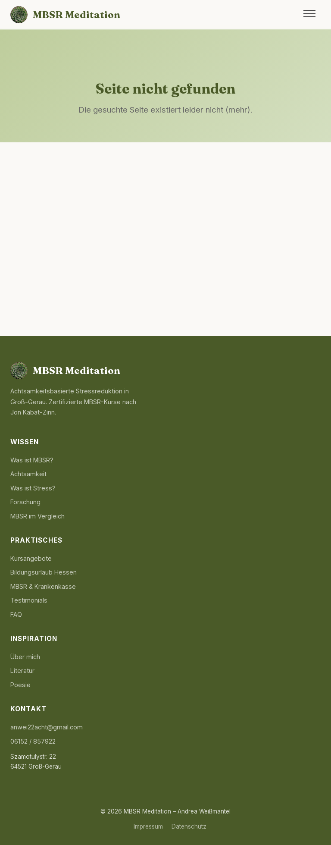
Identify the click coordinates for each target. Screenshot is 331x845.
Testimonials (28, 600)
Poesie (20, 684)
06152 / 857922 (33, 741)
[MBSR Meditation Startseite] (65, 14)
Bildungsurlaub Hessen (43, 572)
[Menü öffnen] (309, 14)
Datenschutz (189, 826)
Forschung (25, 502)
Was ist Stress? (33, 488)
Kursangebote (31, 558)
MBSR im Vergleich (37, 516)
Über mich (25, 656)
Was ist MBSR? (31, 460)
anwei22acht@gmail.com (46, 727)
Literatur (22, 670)
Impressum (148, 826)
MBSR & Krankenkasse (43, 586)
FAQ (16, 614)
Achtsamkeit (28, 473)
